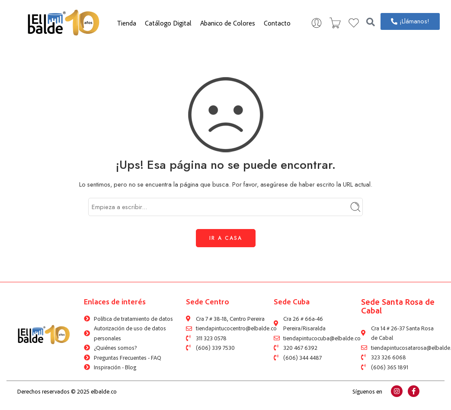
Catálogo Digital (168, 23)
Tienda (126, 23)
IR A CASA (225, 238)
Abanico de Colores (227, 23)
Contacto (277, 23)
